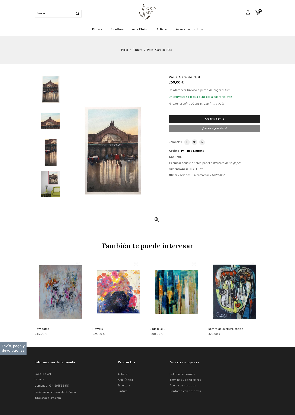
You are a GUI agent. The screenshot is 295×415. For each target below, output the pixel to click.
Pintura (97, 29)
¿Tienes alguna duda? (214, 128)
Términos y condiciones (185, 380)
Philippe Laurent (192, 151)
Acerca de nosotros (189, 29)
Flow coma (42, 329)
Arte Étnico (140, 29)
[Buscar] (58, 13)
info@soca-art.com (48, 398)
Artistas (162, 29)
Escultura (117, 29)
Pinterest (200, 142)
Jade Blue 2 (158, 329)
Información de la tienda (55, 362)
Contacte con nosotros (185, 391)
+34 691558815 (59, 385)
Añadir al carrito (214, 119)
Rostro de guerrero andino (225, 329)
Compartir (185, 142)
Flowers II (99, 329)
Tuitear (193, 142)
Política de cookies (182, 374)
